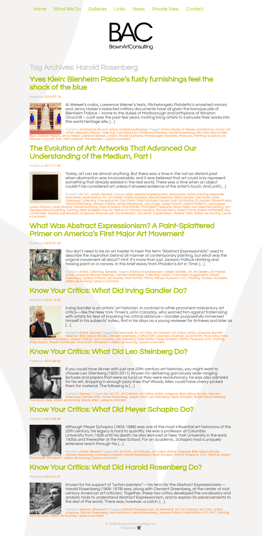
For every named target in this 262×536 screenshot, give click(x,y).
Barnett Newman (161, 197)
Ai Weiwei (188, 129)
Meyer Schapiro (167, 339)
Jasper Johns (138, 397)
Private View (165, 9)
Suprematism (162, 213)
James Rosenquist (130, 203)
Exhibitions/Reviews (133, 129)
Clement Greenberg (130, 275)
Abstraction (177, 194)
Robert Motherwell (210, 210)
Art (228, 129)
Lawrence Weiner (93, 135)
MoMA (148, 278)
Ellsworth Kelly (221, 200)
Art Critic (146, 332)
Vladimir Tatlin (183, 213)
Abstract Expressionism (151, 194)
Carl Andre (202, 197)
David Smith (193, 336)
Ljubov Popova (40, 207)
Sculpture (214, 135)
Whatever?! (101, 342)
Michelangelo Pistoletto (161, 135)
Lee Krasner (216, 203)
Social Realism (125, 213)
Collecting (108, 132)
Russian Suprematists (63, 213)
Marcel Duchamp (131, 135)
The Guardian (93, 139)
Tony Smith (84, 342)
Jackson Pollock (48, 135)
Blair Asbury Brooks (93, 336)
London (112, 135)
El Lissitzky (202, 200)
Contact (195, 9)
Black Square (183, 197)
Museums (186, 135)
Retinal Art (121, 210)
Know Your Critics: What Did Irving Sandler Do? (108, 291)
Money (159, 278)
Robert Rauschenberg (209, 397)
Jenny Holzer (70, 135)
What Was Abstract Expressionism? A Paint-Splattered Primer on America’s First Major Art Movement (122, 230)
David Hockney (147, 200)
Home (39, 9)
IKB (198, 132)
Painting (200, 135)
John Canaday (103, 339)
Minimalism (149, 207)
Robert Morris (186, 210)
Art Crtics (205, 509)
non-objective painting (207, 207)
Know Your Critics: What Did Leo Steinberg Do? (109, 352)
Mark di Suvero (109, 207)
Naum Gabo (182, 207)
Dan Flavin (127, 200)
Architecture (205, 129)
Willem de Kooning (207, 213)
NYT (213, 512)
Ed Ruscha (186, 200)
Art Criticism (161, 332)
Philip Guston (39, 342)
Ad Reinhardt (123, 332)
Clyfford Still (146, 336)
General (106, 194)
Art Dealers (201, 271)
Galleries (97, 9)
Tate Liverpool (73, 139)
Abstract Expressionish (137, 509)
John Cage (152, 203)
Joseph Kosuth (171, 203)
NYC (183, 278)
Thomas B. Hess (41, 400)
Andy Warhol (92, 197)
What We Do (67, 9)
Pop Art (107, 210)
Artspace (141, 197)
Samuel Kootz (39, 515)
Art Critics (179, 332)
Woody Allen (90, 400)
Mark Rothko (130, 207)
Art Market (115, 197)
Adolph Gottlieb (175, 271)
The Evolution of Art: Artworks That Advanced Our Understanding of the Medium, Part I (113, 152)
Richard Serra (166, 210)
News (139, 9)
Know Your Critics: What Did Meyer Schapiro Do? (111, 410)
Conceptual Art (127, 132)
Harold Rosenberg (182, 132)
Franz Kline (180, 275)
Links (119, 9)
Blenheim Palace (88, 132)
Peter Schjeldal (90, 210)
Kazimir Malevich (195, 203)
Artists (113, 129)
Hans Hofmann (119, 512)
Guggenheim (199, 275)
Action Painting (198, 194)
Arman (220, 129)
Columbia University (170, 336)
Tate (58, 139)
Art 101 (84, 194)
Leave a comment (118, 139)
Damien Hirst (91, 397)
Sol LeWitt (144, 213)
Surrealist (220, 278)
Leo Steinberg (125, 339)
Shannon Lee (104, 213)
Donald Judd (168, 200)
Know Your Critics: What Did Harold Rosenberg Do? (116, 467)
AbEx (129, 194)
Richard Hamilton (142, 210)
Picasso (206, 278)
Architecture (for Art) (93, 129)
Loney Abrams (62, 207)
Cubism (165, 275)
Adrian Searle (170, 129)
